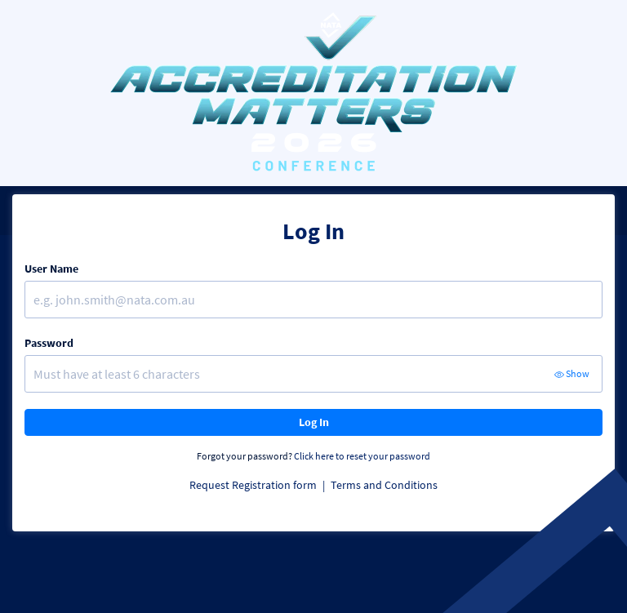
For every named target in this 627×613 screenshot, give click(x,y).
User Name (51, 268)
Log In (314, 422)
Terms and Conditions (384, 485)
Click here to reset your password (362, 456)
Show (571, 373)
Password (48, 342)
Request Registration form (254, 485)
